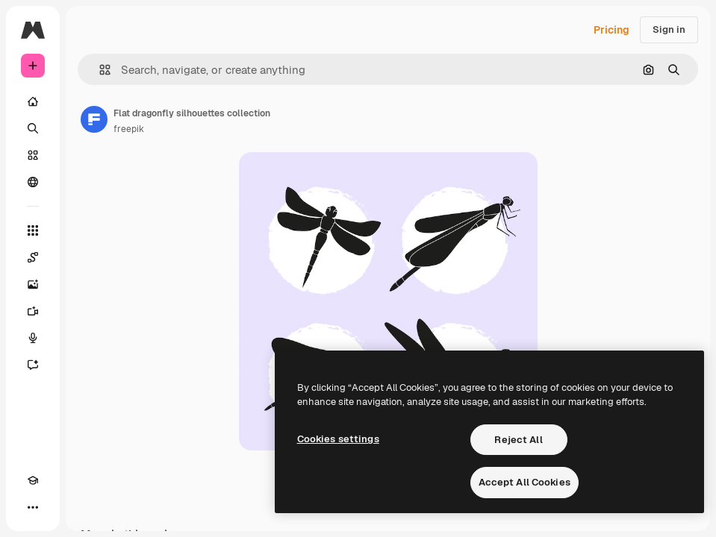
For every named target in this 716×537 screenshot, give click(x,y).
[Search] (33, 128)
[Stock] (33, 155)
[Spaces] (33, 257)
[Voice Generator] (33, 338)
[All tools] (33, 230)
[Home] (33, 101)
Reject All (518, 439)
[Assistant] (33, 365)
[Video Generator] (33, 311)
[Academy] (33, 480)
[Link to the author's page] (94, 119)
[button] (98, 69)
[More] (33, 507)
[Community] (33, 182)
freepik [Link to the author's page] (128, 129)
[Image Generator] (33, 284)
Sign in (669, 29)
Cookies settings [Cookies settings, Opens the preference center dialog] (338, 439)
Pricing (611, 30)
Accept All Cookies (524, 482)
